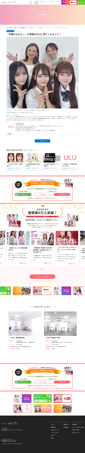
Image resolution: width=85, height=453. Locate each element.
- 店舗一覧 (65, 424)
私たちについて (44, 1)
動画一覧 (36, 1)
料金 (30, 3)
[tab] (41, 269)
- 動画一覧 (53, 427)
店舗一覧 (36, 3)
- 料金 (52, 438)
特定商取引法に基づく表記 (8, 441)
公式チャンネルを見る (42, 276)
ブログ (57, 1)
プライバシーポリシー (7, 439)
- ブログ (53, 435)
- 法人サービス (75, 432)
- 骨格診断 (74, 424)
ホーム (31, 1)
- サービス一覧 (54, 432)
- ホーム (53, 424)
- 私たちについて (55, 430)
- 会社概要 (65, 427)
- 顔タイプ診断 (75, 430)
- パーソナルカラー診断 (78, 427)
